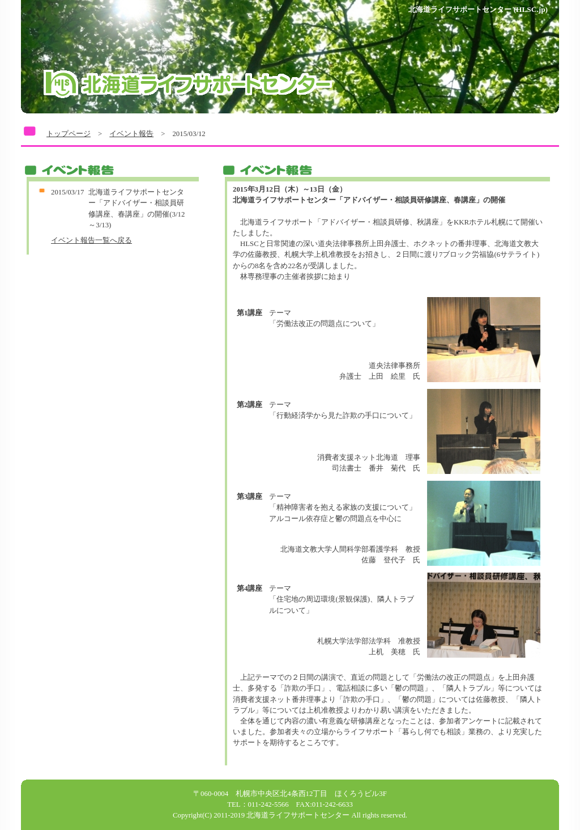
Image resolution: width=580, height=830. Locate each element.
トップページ (68, 134)
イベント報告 (131, 134)
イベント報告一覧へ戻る (91, 240)
